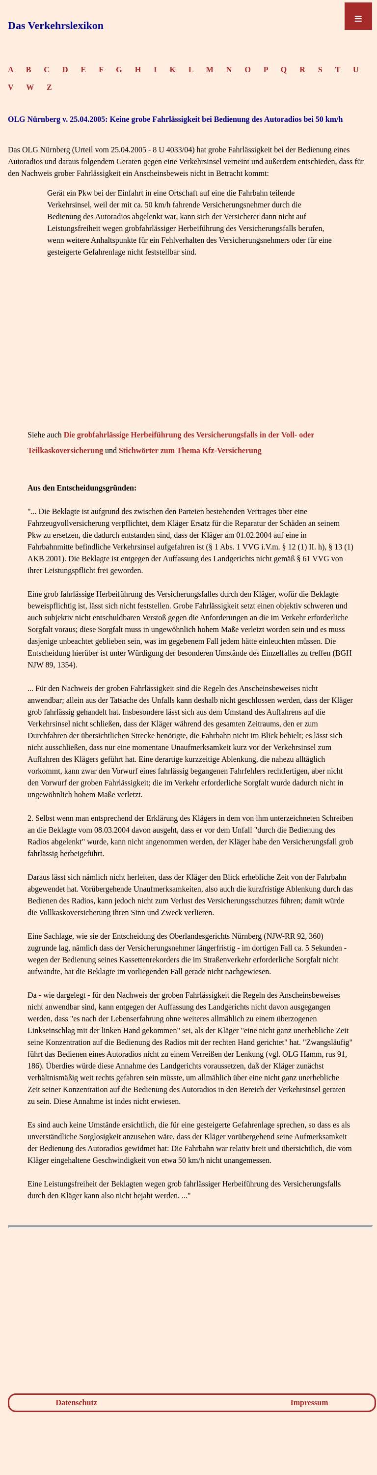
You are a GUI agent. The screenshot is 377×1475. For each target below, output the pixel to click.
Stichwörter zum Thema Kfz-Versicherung (190, 450)
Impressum (309, 1402)
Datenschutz (76, 1402)
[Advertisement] (190, 358)
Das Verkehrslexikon (56, 25)
